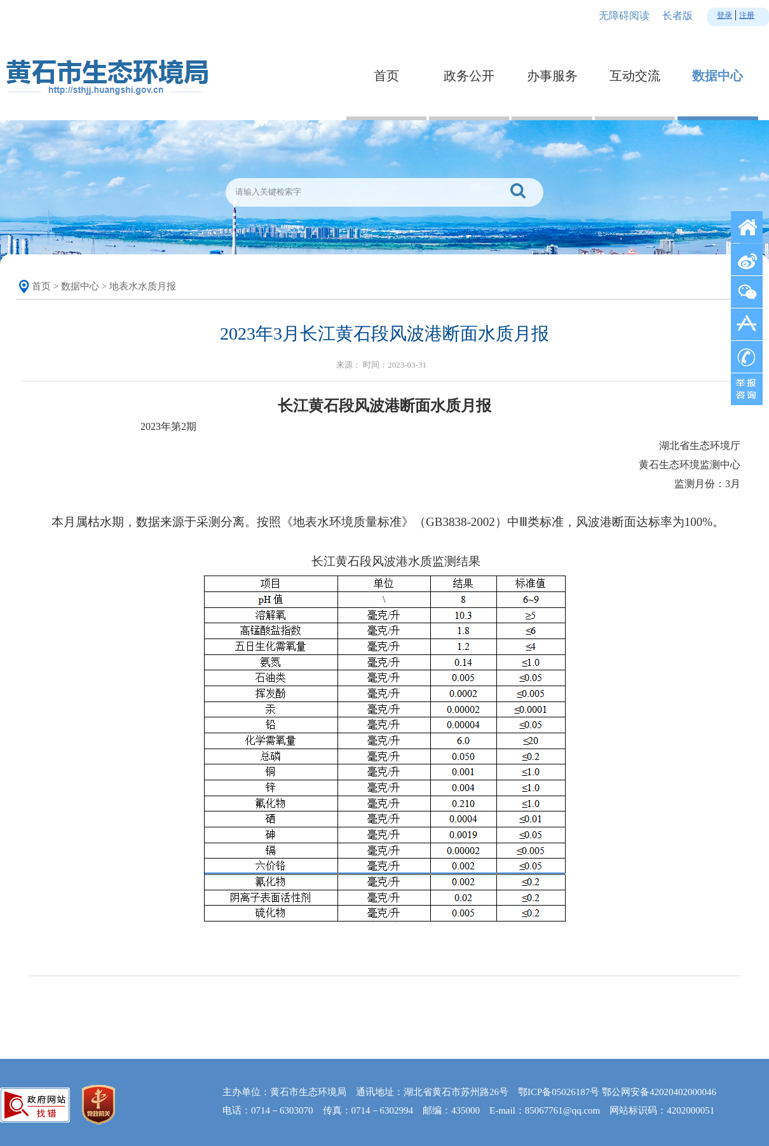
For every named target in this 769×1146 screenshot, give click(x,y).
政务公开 (469, 76)
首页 (386, 76)
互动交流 (634, 76)
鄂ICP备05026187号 (558, 1092)
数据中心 (717, 76)
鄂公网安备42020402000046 (659, 1092)
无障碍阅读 (624, 15)
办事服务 (552, 76)
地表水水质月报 (142, 286)
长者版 (677, 15)
